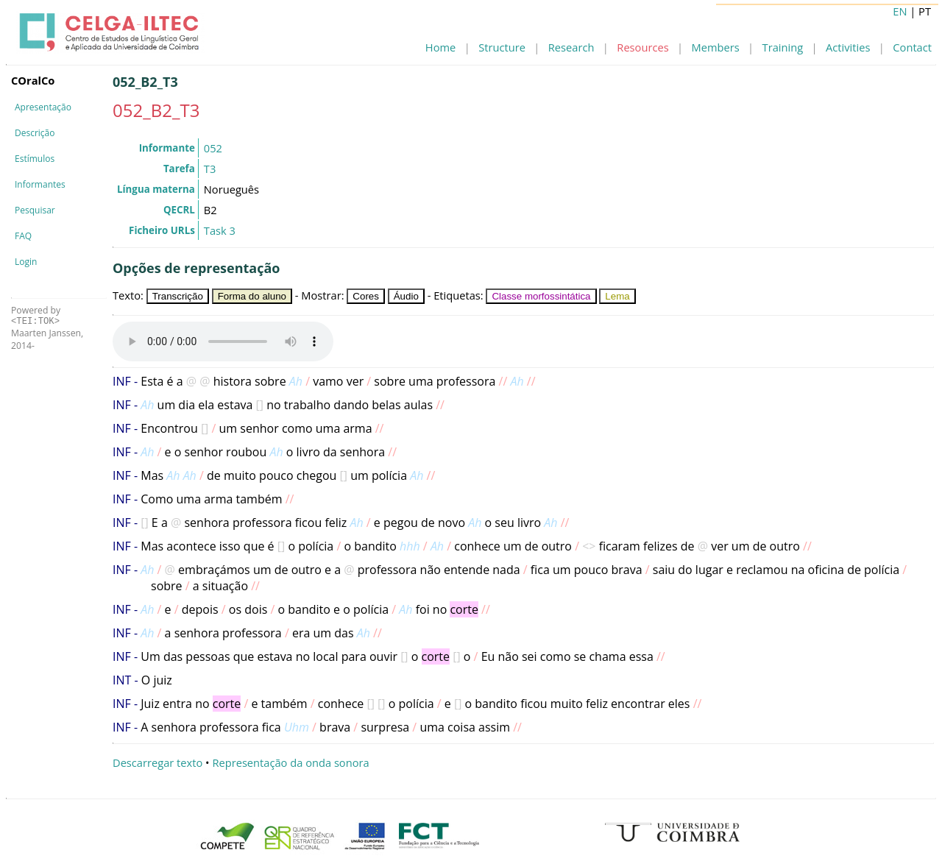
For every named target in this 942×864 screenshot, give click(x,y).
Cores (366, 296)
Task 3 (220, 230)
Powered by (35, 315)
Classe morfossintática (541, 296)
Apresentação (43, 107)
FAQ (23, 236)
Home (440, 47)
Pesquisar (35, 210)
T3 (210, 168)
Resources (642, 47)
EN (900, 11)
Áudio (406, 296)
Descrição (34, 133)
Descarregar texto (157, 762)
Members (716, 47)
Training (783, 47)
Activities (848, 47)
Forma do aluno (252, 296)
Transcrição (177, 296)
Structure (501, 47)
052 (213, 148)
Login (26, 261)
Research (571, 47)
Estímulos (34, 158)
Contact (912, 47)
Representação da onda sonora (290, 762)
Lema (617, 296)
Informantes (40, 184)
